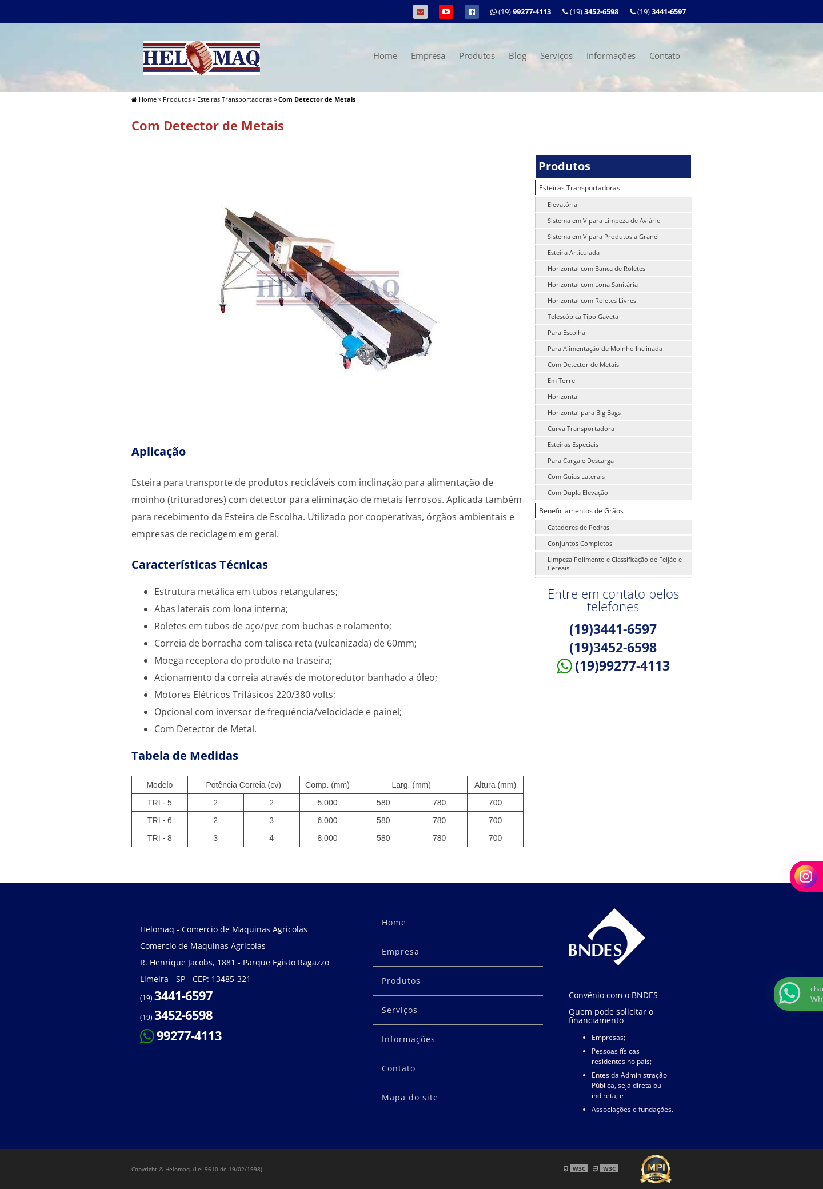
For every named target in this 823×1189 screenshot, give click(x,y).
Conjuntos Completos (580, 543)
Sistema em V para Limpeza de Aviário (604, 220)
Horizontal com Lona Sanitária (593, 284)
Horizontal (563, 396)
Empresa (428, 55)
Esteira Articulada (574, 252)
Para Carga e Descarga (581, 460)
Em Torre (561, 380)
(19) (658, 11)
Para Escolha (566, 332)
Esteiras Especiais (573, 444)
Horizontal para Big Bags (584, 412)
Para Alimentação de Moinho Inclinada (605, 348)
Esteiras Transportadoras (579, 188)
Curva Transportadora (581, 428)
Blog (517, 55)
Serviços (556, 55)
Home (385, 55)
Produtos (477, 55)
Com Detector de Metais (583, 364)
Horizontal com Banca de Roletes (596, 268)
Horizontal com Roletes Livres (592, 300)
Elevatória (562, 204)
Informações (611, 55)
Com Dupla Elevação (578, 492)
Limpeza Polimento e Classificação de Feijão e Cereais (615, 563)
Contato (664, 55)
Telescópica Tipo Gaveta (583, 316)
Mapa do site (410, 1097)
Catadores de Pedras (578, 527)
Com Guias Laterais (576, 476)
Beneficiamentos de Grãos (581, 511)
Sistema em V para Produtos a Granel (603, 236)
